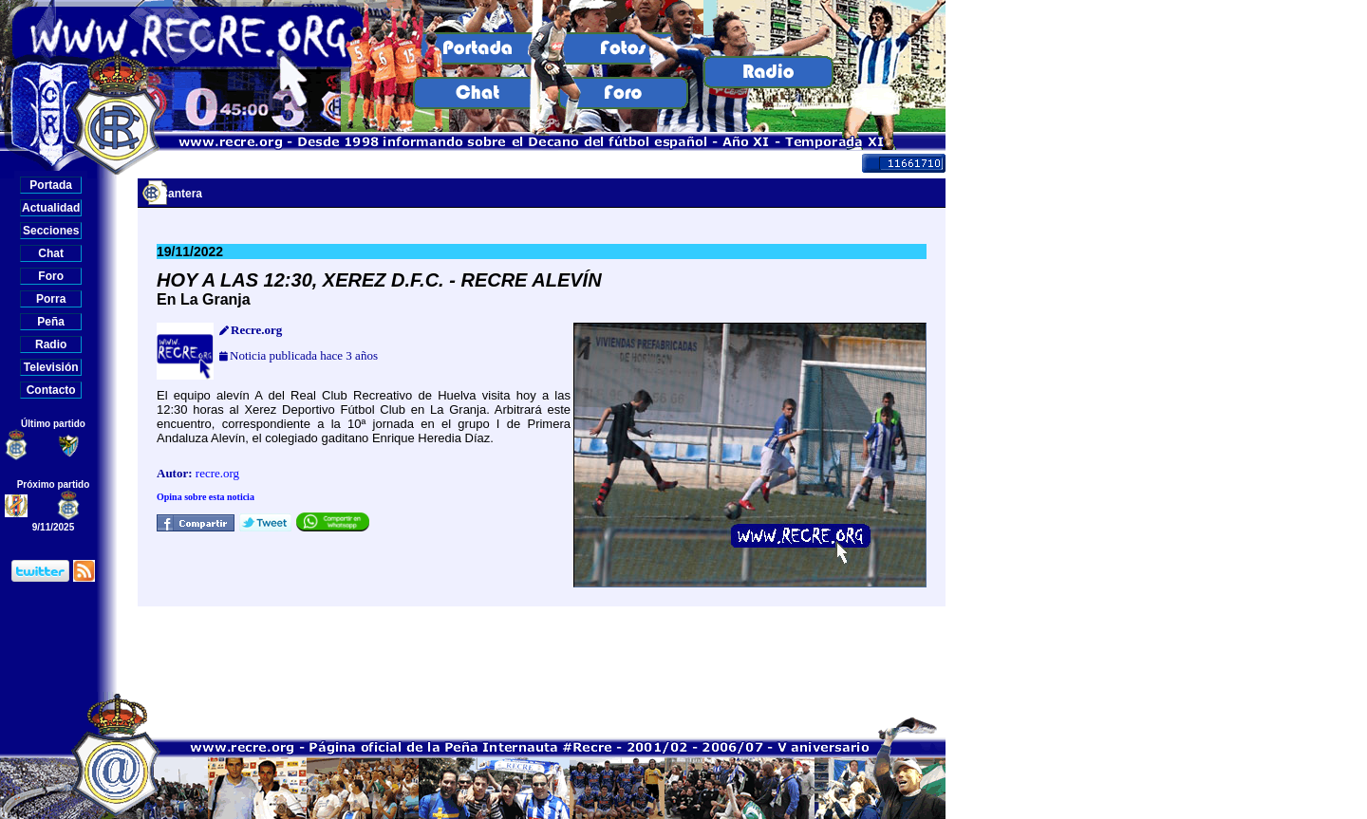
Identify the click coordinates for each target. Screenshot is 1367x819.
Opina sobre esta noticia (205, 497)
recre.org (217, 473)
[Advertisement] (542, 649)
